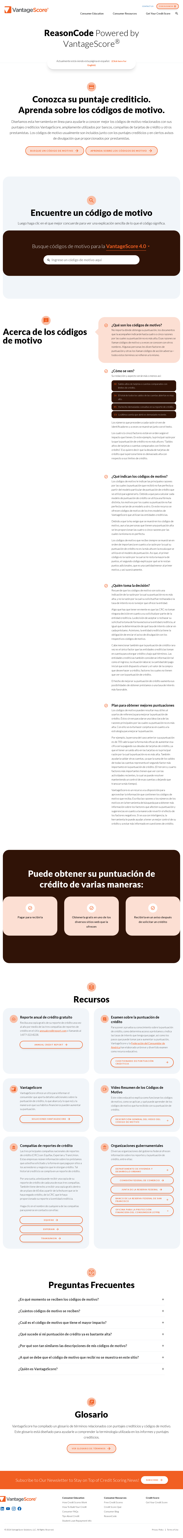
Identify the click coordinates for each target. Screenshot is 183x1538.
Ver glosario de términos (91, 1448)
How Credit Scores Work (74, 1502)
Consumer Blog (111, 1511)
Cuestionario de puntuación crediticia (142, 1062)
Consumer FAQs (70, 1511)
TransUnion (51, 1239)
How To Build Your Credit (74, 1507)
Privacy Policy (158, 1529)
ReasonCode (110, 1516)
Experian (51, 1230)
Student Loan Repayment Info (77, 1520)
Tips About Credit (70, 1516)
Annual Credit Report (51, 1044)
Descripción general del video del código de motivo (142, 1121)
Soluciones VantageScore (51, 1119)
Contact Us (147, 6)
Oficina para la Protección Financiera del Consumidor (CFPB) (142, 1213)
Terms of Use (172, 1529)
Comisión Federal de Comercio (142, 1183)
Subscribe (154, 1480)
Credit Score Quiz (112, 1507)
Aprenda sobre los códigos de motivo (121, 150)
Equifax (51, 1221)
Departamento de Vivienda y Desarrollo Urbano (142, 1172)
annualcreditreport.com (53, 1030)
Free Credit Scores (113, 1502)
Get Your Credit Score (158, 13)
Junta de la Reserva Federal (142, 1192)
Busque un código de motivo (54, 150)
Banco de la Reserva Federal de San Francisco (142, 1202)
